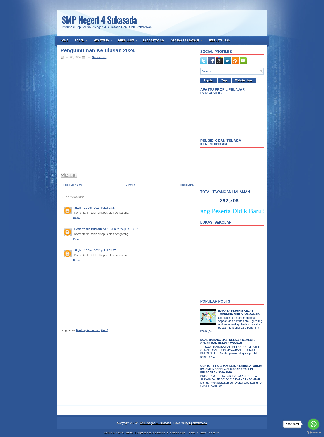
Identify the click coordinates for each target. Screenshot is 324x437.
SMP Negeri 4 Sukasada (99, 19)
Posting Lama (186, 184)
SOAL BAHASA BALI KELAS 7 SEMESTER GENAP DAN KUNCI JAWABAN (229, 341)
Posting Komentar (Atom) (92, 330)
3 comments (99, 57)
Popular (209, 80)
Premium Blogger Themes (181, 432)
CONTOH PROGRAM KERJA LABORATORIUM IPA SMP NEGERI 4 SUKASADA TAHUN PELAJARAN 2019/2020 (231, 369)
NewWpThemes (124, 432)
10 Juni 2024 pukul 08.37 (100, 207)
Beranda (130, 184)
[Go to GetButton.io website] (314, 432)
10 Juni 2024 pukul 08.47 (100, 250)
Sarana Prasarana (188, 39)
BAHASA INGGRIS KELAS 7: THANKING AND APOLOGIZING (239, 312)
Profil (82, 39)
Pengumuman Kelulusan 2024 (98, 50)
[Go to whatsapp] (313, 424)
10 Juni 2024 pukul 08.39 (123, 229)
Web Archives (243, 80)
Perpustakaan (219, 40)
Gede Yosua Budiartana (90, 229)
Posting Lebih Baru (72, 184)
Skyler (78, 207)
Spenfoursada (198, 423)
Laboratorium (154, 40)
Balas (76, 217)
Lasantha (160, 432)
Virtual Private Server (208, 432)
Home (64, 40)
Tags (224, 80)
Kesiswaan (104, 39)
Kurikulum (129, 39)
